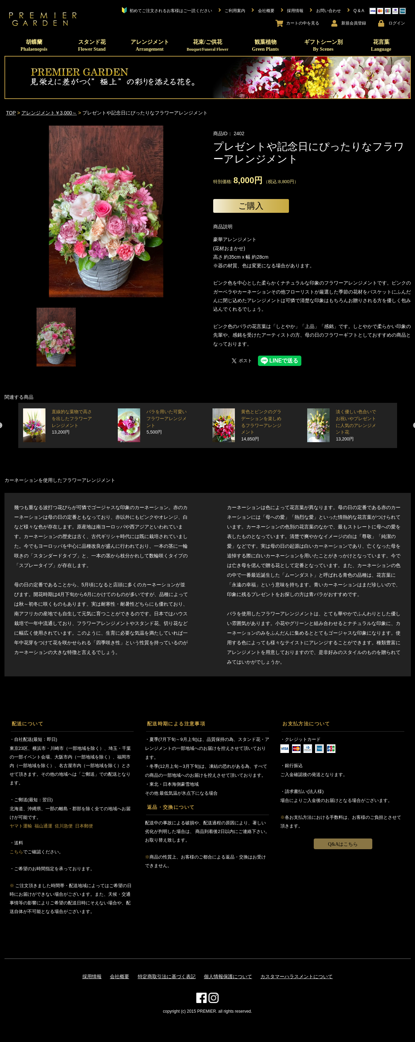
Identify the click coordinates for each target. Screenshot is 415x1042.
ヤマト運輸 (21, 825)
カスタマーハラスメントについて (296, 976)
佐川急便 (64, 825)
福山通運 (43, 825)
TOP (11, 113)
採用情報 (92, 976)
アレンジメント (150, 45)
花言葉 (381, 45)
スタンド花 (91, 45)
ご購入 (250, 205)
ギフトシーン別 (323, 45)
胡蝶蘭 (34, 45)
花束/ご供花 (207, 45)
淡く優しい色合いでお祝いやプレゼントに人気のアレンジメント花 (356, 425)
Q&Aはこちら (343, 844)
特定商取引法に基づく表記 (167, 976)
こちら (16, 851)
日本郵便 (84, 825)
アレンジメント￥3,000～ (49, 113)
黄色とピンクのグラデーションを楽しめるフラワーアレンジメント (261, 425)
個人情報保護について (228, 976)
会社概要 (119, 976)
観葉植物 (265, 45)
